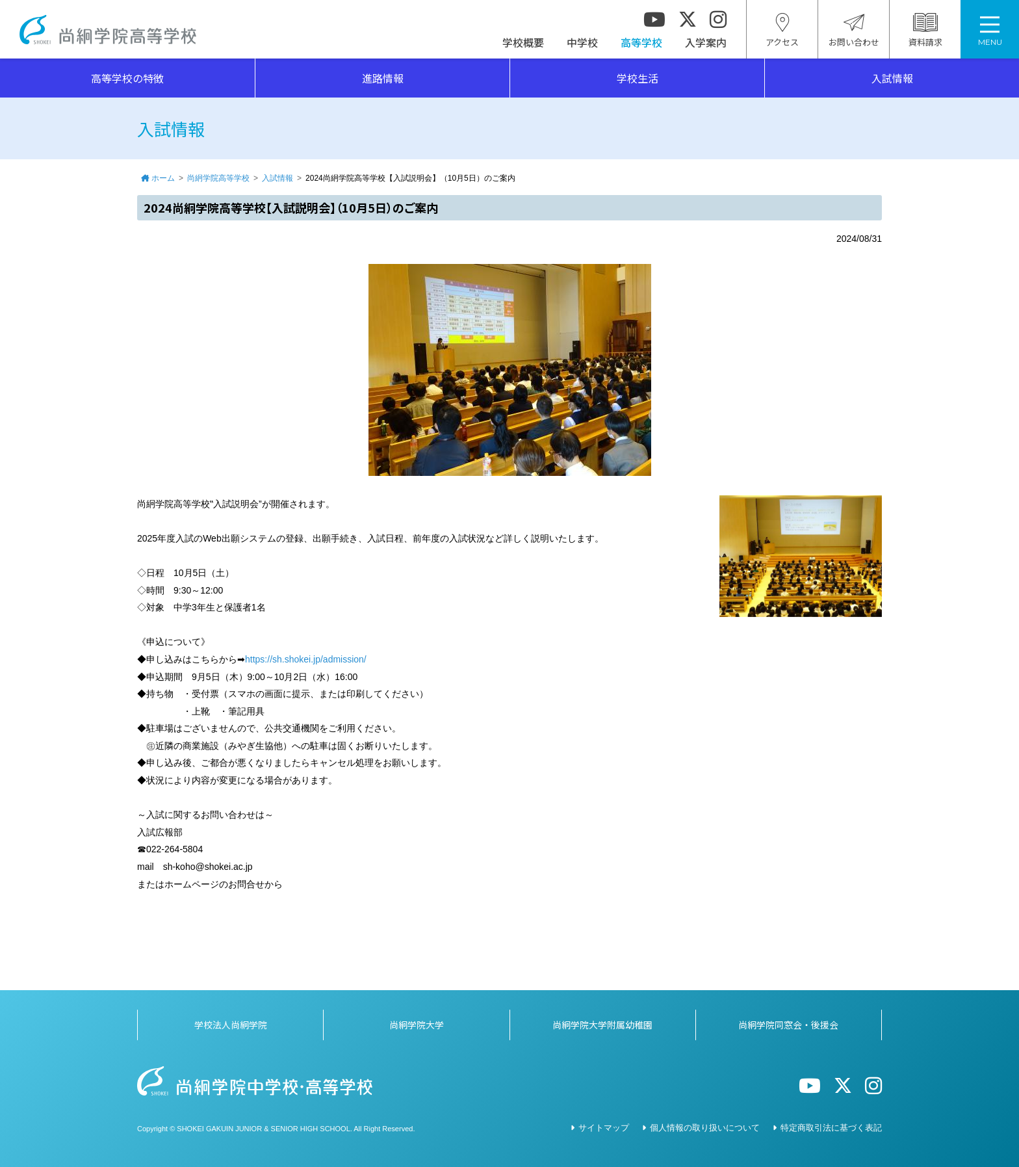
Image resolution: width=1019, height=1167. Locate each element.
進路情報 (383, 78)
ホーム (163, 178)
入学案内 (706, 42)
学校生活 (637, 78)
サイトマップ (603, 1128)
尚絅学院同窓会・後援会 (788, 1024)
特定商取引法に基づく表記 (831, 1128)
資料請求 (925, 30)
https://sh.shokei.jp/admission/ (306, 659)
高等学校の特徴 (127, 78)
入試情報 (892, 78)
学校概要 (523, 42)
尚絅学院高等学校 (107, 29)
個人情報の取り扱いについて (705, 1128)
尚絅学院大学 (416, 1024)
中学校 (582, 42)
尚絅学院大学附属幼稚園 (602, 1024)
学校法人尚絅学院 (230, 1024)
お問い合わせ (854, 30)
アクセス (782, 30)
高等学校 (641, 42)
